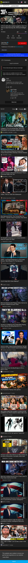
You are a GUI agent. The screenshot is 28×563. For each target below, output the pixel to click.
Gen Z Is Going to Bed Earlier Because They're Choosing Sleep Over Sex (13, 173)
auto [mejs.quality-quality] (24, 22)
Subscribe (22, 43)
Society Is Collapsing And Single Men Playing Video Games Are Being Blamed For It (13, 325)
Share (8, 36)
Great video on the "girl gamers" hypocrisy (12, 433)
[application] (14, 16)
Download (19, 36)
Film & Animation (19, 46)
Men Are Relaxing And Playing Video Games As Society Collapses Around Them (14, 303)
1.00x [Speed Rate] (15, 22)
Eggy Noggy (4, 42)
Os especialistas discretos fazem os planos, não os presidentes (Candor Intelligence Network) (13, 499)
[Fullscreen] (26, 22)
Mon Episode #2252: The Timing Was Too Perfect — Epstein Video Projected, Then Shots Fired (14, 217)
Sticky (13, 109)
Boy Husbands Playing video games (11, 389)
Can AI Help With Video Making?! (10, 281)
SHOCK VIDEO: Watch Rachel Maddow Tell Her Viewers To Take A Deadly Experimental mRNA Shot (14, 348)
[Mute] (21, 22)
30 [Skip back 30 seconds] (16, 22)
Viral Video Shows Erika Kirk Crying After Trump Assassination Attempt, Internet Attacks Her (14, 152)
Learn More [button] (6, 557)
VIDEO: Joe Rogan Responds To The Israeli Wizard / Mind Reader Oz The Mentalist (13, 260)
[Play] (2, 22)
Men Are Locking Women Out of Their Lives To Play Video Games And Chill (14, 477)
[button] (21, 2)
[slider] (8, 22)
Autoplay (21, 109)
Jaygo (7, 78)
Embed (13, 36)
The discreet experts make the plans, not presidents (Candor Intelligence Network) (12, 520)
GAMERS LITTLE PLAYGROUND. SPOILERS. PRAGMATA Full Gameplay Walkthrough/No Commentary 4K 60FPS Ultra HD (13, 130)
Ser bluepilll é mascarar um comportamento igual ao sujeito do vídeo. (13, 238)
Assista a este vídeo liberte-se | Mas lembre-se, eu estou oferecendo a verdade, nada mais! (14, 455)
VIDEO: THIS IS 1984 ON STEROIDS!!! (11, 194)
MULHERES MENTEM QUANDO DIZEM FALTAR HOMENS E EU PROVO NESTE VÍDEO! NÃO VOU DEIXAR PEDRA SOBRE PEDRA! (14, 413)
